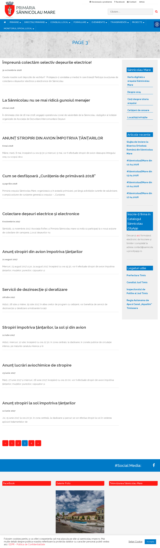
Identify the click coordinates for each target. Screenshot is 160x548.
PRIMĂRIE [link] (14, 22)
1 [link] (11, 443)
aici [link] (138, 235)
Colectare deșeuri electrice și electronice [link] (40, 213)
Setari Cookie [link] (135, 541)
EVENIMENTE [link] (98, 22)
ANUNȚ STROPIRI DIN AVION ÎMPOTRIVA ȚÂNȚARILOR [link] (52, 138)
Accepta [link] (150, 542)
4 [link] (31, 443)
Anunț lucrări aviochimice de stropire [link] (36, 365)
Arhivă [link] (141, 2)
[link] (40, 9)
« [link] (5, 443)
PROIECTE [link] (137, 22)
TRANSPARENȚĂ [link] (118, 22)
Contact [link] (132, 2)
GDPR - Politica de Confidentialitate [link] (26, 544)
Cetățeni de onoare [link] (138, 110)
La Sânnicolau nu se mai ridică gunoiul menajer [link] (46, 100)
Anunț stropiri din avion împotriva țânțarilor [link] (42, 251)
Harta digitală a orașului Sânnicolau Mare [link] (138, 81)
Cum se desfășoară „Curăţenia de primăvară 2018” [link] (49, 176)
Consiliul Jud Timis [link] (137, 282)
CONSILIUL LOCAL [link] (59, 22)
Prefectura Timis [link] (136, 275)
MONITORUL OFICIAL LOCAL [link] (18, 28)
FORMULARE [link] (80, 22)
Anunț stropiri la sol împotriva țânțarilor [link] (39, 403)
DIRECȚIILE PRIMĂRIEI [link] (34, 22)
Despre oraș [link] (134, 92)
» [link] (38, 443)
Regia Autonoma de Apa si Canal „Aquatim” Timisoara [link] (139, 304)
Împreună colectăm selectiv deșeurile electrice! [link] (47, 62)
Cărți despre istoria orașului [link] (138, 101)
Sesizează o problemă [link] (102, 2)
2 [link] (18, 443)
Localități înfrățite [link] (137, 117)
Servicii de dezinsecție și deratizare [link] (34, 289)
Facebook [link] (120, 2)
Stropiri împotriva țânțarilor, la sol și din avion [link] (44, 327)
